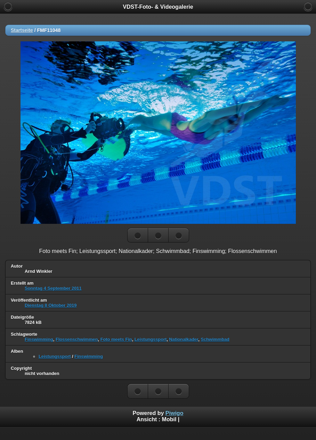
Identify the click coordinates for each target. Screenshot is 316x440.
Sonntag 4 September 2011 (53, 288)
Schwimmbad (215, 339)
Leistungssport (151, 339)
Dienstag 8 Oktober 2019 (50, 305)
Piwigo (174, 413)
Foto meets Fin (116, 339)
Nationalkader (183, 339)
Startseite (22, 30)
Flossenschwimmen (77, 339)
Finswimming (39, 339)
